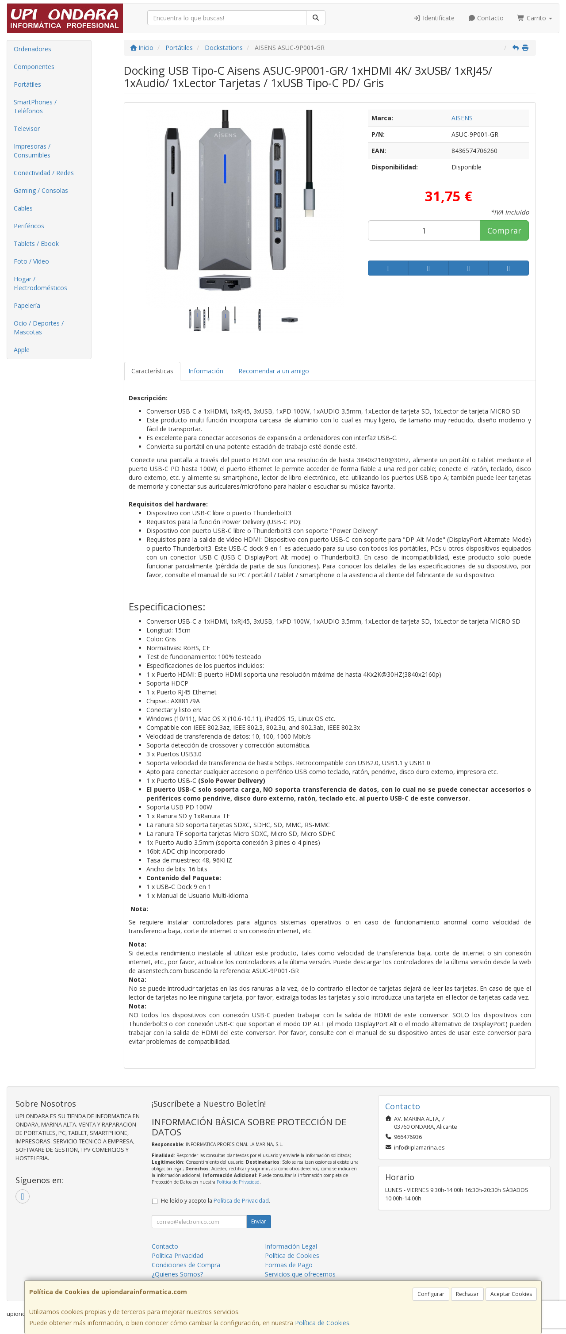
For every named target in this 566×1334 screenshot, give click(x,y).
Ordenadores (32, 49)
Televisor (27, 128)
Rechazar (467, 1294)
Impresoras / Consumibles (32, 150)
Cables (23, 208)
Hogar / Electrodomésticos (40, 283)
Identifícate (434, 18)
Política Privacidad (177, 1255)
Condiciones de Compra (186, 1265)
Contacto (486, 18)
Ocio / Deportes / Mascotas (39, 327)
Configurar (430, 1294)
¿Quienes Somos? (177, 1274)
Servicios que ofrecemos (300, 1274)
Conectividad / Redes (44, 173)
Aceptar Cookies (511, 1294)
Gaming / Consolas (41, 190)
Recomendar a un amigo (273, 371)
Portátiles (27, 84)
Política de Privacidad (238, 1182)
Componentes (34, 66)
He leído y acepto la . (215, 1200)
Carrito (534, 18)
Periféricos (29, 226)
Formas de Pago (289, 1265)
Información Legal (291, 1246)
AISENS (462, 118)
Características (152, 371)
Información (205, 371)
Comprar (504, 230)
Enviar (258, 1221)
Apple (22, 349)
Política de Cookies (322, 1323)
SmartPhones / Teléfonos (35, 106)
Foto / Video (31, 261)
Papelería (27, 305)
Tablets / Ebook (36, 243)
